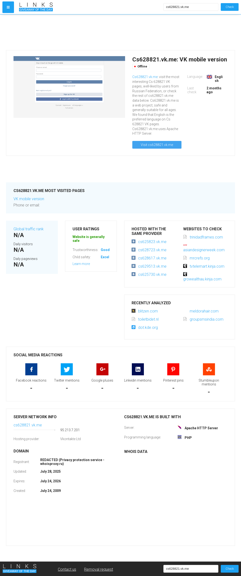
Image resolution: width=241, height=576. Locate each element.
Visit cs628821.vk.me (157, 145)
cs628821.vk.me (27, 425)
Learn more (81, 264)
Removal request (98, 569)
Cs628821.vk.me (145, 77)
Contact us (67, 569)
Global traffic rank (28, 229)
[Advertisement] (90, 32)
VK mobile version (28, 199)
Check (230, 7)
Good (105, 250)
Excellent (108, 257)
